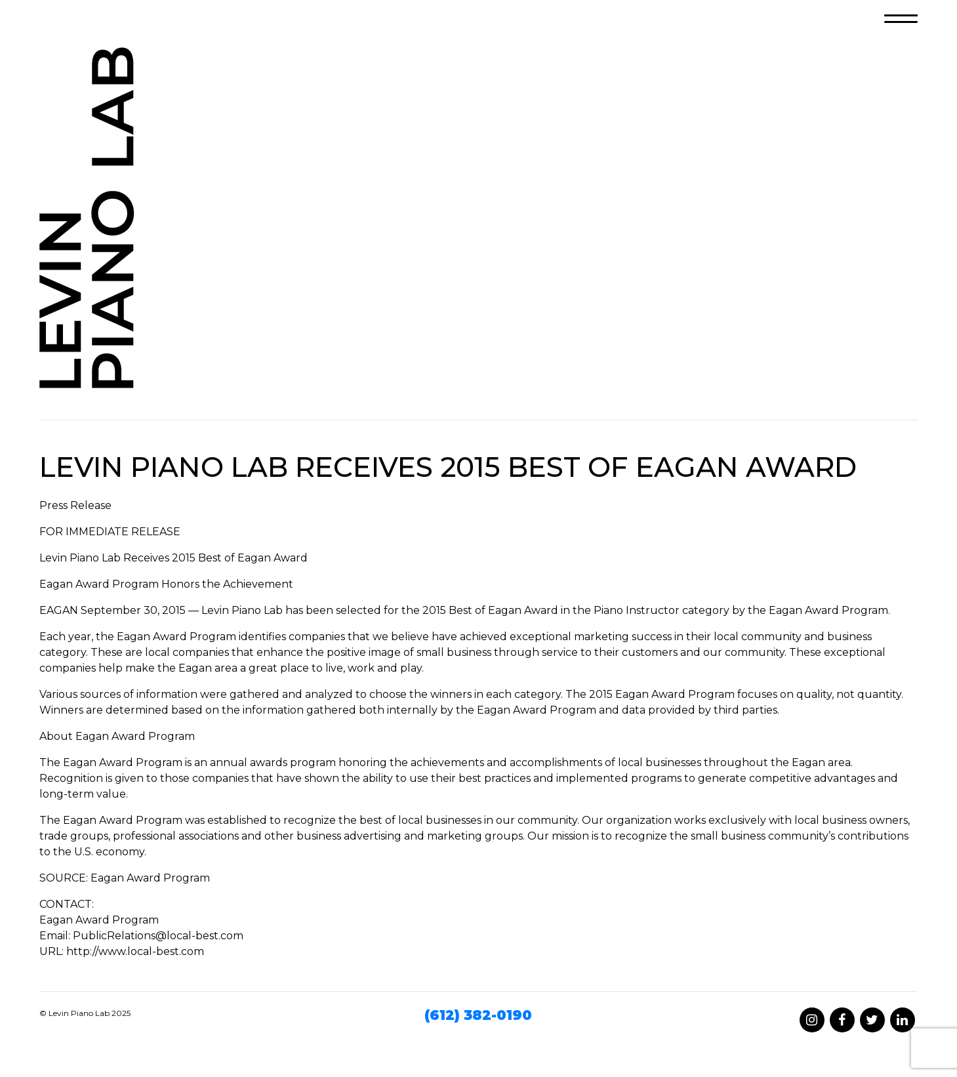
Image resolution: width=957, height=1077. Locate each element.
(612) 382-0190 (478, 1015)
